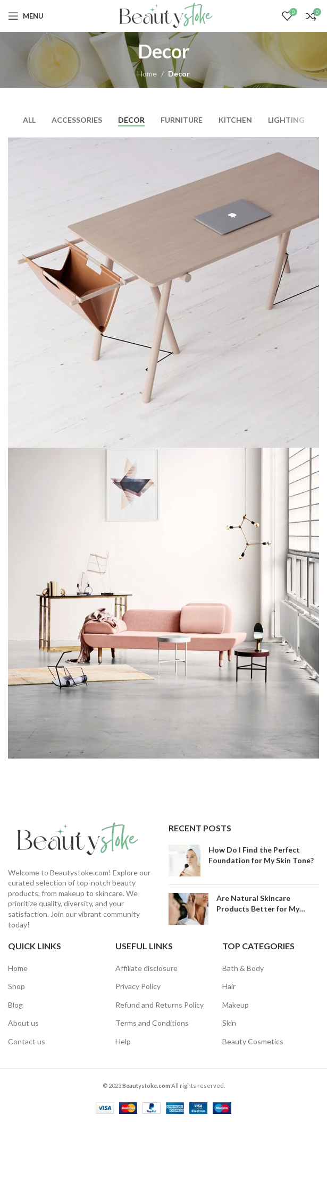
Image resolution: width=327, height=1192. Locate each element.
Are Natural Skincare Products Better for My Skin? (257, 908)
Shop (16, 986)
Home (147, 73)
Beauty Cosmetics (252, 1041)
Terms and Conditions (152, 1022)
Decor (179, 73)
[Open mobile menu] (26, 16)
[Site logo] (163, 15)
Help (123, 1041)
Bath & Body (243, 968)
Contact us (26, 1041)
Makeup (235, 1004)
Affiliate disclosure (146, 968)
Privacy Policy (138, 986)
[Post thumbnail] (184, 860)
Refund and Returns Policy (159, 1004)
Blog (15, 1004)
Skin (229, 1022)
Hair (229, 986)
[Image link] (74, 838)
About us (23, 1022)
